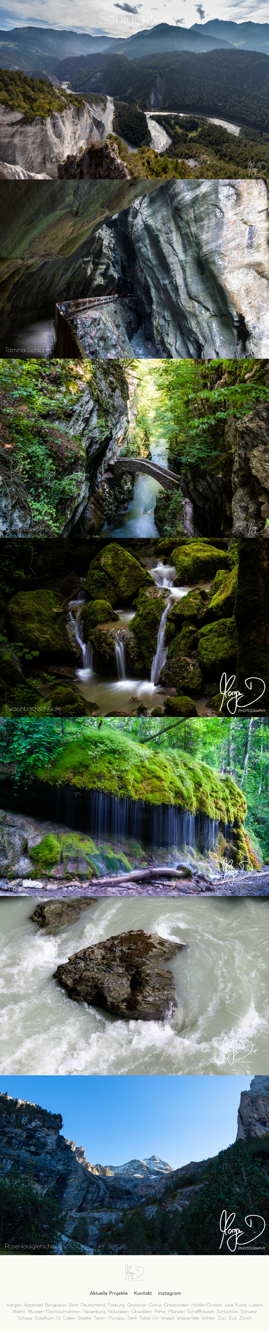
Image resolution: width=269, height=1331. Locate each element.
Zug (232, 1318)
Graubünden (176, 1305)
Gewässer (137, 1305)
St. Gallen (65, 1318)
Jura (228, 1305)
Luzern (255, 1305)
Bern (73, 1305)
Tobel (144, 1318)
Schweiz (249, 1311)
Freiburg (116, 1305)
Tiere (132, 1318)
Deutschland (93, 1305)
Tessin (99, 1318)
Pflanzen (176, 1311)
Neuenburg (94, 1311)
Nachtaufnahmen (63, 1311)
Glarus (155, 1305)
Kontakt (143, 1293)
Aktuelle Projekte (109, 1293)
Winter (208, 1318)
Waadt (167, 1318)
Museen (36, 1311)
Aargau (14, 1305)
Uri (155, 1318)
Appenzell (33, 1305)
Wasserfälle (188, 1318)
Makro (19, 1311)
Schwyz (24, 1318)
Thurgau (116, 1318)
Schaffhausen (200, 1311)
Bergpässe (56, 1305)
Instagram (169, 1293)
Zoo (221, 1318)
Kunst (241, 1305)
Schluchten (227, 1311)
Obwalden (141, 1311)
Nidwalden (118, 1311)
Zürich (245, 1318)
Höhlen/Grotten (206, 1305)
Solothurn (44, 1318)
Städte (84, 1318)
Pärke (160, 1311)
